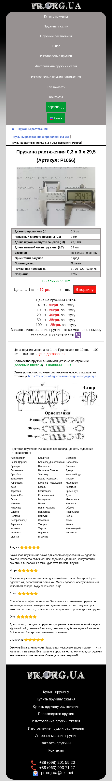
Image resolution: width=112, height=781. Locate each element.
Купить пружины (56, 16)
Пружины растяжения (56, 36)
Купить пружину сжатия (56, 697)
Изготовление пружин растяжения (56, 77)
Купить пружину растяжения (56, 704)
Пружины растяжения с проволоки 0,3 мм (40, 134)
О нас (56, 46)
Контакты (56, 97)
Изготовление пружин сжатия (56, 66)
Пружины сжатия (56, 26)
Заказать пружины (56, 740)
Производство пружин (56, 711)
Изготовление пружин (56, 56)
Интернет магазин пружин (56, 733)
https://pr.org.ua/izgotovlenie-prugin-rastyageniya (62, 373)
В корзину (84, 287)
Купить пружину (56, 689)
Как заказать (56, 87)
